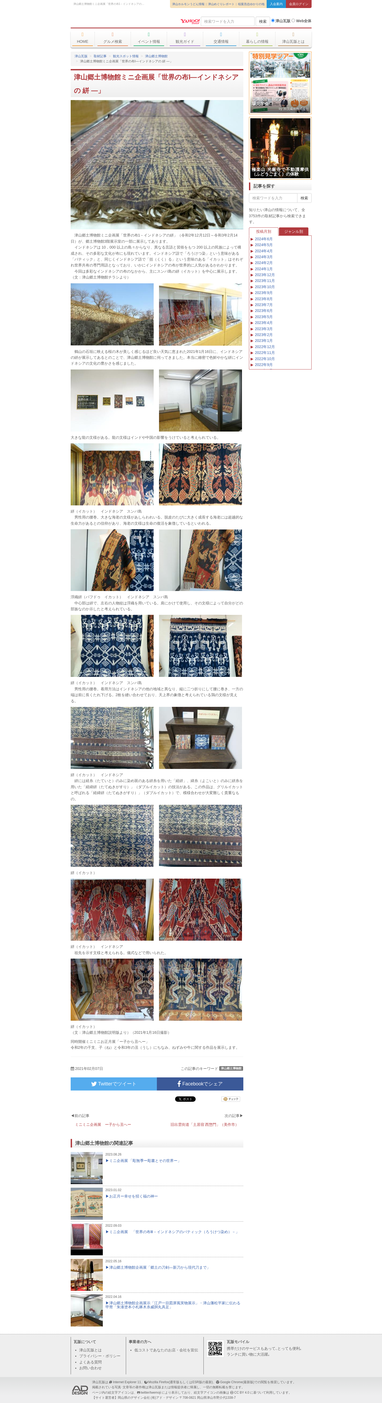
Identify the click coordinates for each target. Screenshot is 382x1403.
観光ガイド (185, 38)
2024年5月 (264, 245)
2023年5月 (264, 317)
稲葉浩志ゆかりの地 (251, 4)
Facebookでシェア (200, 1083)
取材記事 (100, 56)
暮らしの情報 (257, 38)
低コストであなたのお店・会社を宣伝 (166, 1350)
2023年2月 (264, 335)
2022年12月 (265, 347)
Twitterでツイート (114, 1083)
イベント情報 (149, 38)
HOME (83, 38)
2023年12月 (265, 275)
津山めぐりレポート (221, 4)
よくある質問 (90, 1362)
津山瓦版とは (293, 38)
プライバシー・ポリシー (99, 1356)
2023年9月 (264, 293)
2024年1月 (264, 269)
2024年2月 (264, 263)
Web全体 (301, 21)
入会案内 (276, 4)
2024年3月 (264, 257)
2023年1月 (264, 340)
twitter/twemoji (151, 1392)
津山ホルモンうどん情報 (188, 4)
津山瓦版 (109, 20)
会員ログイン (298, 4)
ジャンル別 (293, 231)
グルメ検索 (113, 38)
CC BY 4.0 (241, 1392)
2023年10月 (265, 287)
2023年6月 (264, 310)
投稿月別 (263, 231)
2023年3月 (264, 329)
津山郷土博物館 (156, 56)
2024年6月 (264, 239)
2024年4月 (264, 251)
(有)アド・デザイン (165, 1398)
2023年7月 (264, 305)
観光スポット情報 (126, 56)
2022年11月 (265, 352)
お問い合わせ (90, 1368)
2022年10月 (265, 359)
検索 (263, 21)
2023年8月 (264, 299)
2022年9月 (264, 365)
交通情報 (221, 38)
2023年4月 (264, 323)
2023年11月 (265, 281)
